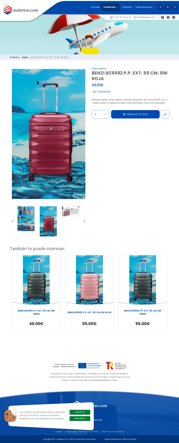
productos (14, 57)
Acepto (79, 412)
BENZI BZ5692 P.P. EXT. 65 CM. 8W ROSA (89, 312)
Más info (80, 418)
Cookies (58, 431)
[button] (110, 7)
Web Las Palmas (129, 439)
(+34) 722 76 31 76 (120, 17)
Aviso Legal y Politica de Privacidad (82, 431)
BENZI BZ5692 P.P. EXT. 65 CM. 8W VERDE (142, 312)
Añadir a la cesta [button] (135, 114)
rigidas (25, 57)
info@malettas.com (144, 17)
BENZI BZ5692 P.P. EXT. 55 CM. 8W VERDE (36, 312)
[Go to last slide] (12, 221)
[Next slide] (84, 221)
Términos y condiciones (113, 431)
